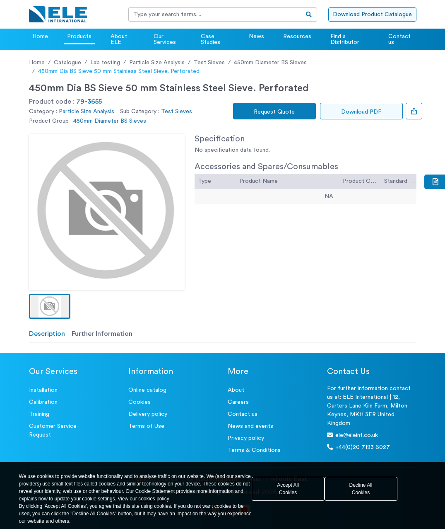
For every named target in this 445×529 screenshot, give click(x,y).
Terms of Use (146, 426)
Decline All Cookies (360, 488)
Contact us (399, 39)
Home (40, 36)
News (256, 36)
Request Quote (274, 112)
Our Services (165, 39)
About (236, 390)
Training (39, 414)
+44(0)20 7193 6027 (358, 447)
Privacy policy (246, 438)
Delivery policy (147, 414)
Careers (238, 402)
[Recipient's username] (214, 14)
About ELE (119, 39)
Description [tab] (47, 333)
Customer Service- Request (54, 430)
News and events (250, 426)
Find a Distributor (344, 39)
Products (79, 36)
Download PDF (361, 112)
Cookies (139, 402)
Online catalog (147, 390)
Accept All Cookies (288, 488)
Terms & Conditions (254, 450)
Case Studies (210, 39)
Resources (297, 36)
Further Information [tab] (102, 333)
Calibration (43, 402)
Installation (43, 390)
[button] (49, 306)
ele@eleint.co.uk (352, 435)
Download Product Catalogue (372, 14)
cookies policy (153, 499)
